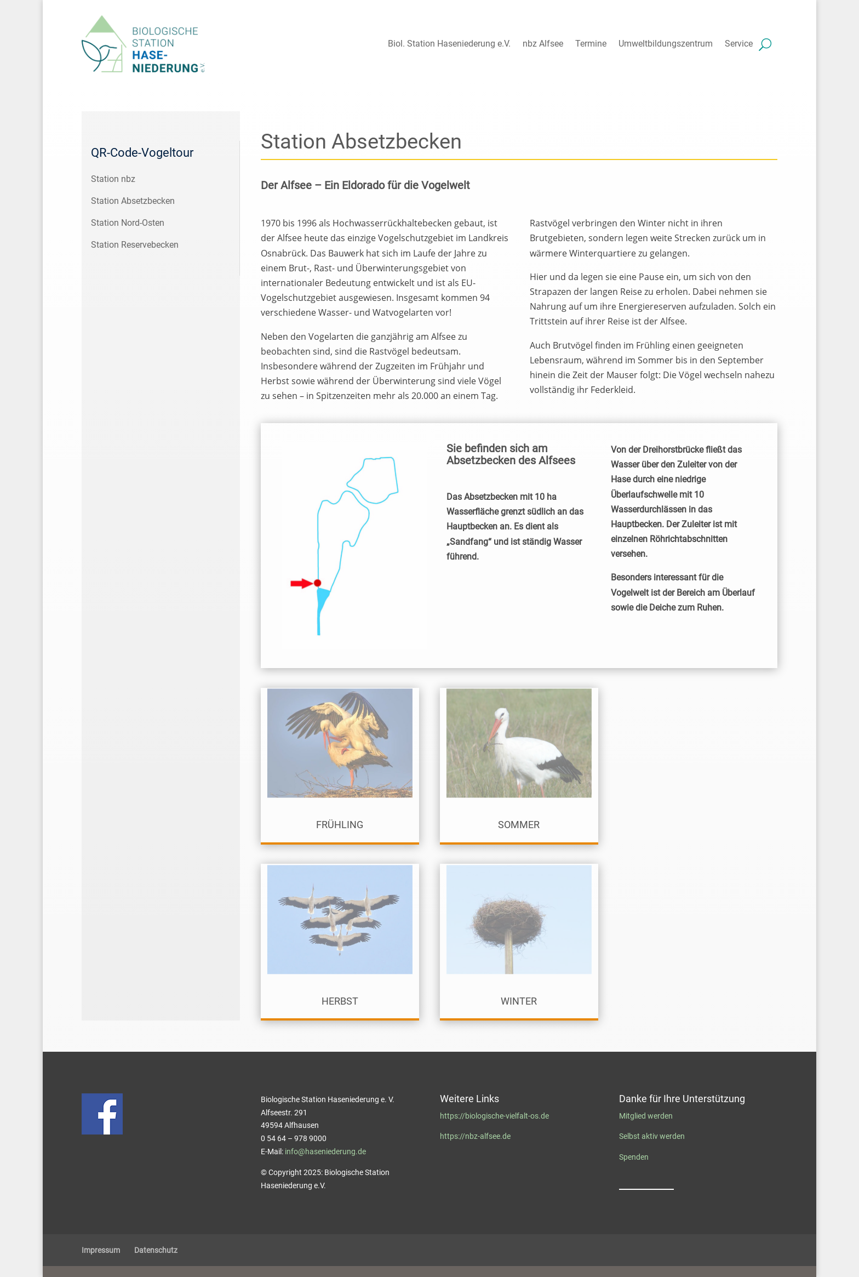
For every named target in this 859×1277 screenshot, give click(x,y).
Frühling (339, 824)
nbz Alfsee (543, 43)
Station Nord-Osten (127, 223)
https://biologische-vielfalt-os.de (494, 1115)
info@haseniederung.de (325, 1151)
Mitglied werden (646, 1115)
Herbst (340, 1001)
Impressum (101, 1250)
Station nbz (113, 179)
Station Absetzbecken (133, 201)
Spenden (634, 1157)
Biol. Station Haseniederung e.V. (449, 43)
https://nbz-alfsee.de (475, 1136)
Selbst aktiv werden (652, 1136)
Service (739, 43)
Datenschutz (155, 1250)
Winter (519, 1001)
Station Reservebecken (135, 245)
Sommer (519, 824)
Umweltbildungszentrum (666, 43)
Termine (590, 43)
